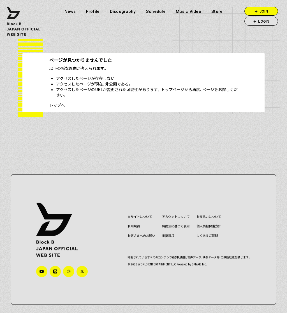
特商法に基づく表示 (175, 226)
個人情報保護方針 (207, 226)
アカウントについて (175, 216)
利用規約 (132, 226)
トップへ (57, 105)
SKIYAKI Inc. (198, 264)
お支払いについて (207, 216)
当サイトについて (138, 216)
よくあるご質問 (206, 235)
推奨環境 (167, 235)
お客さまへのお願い (140, 235)
